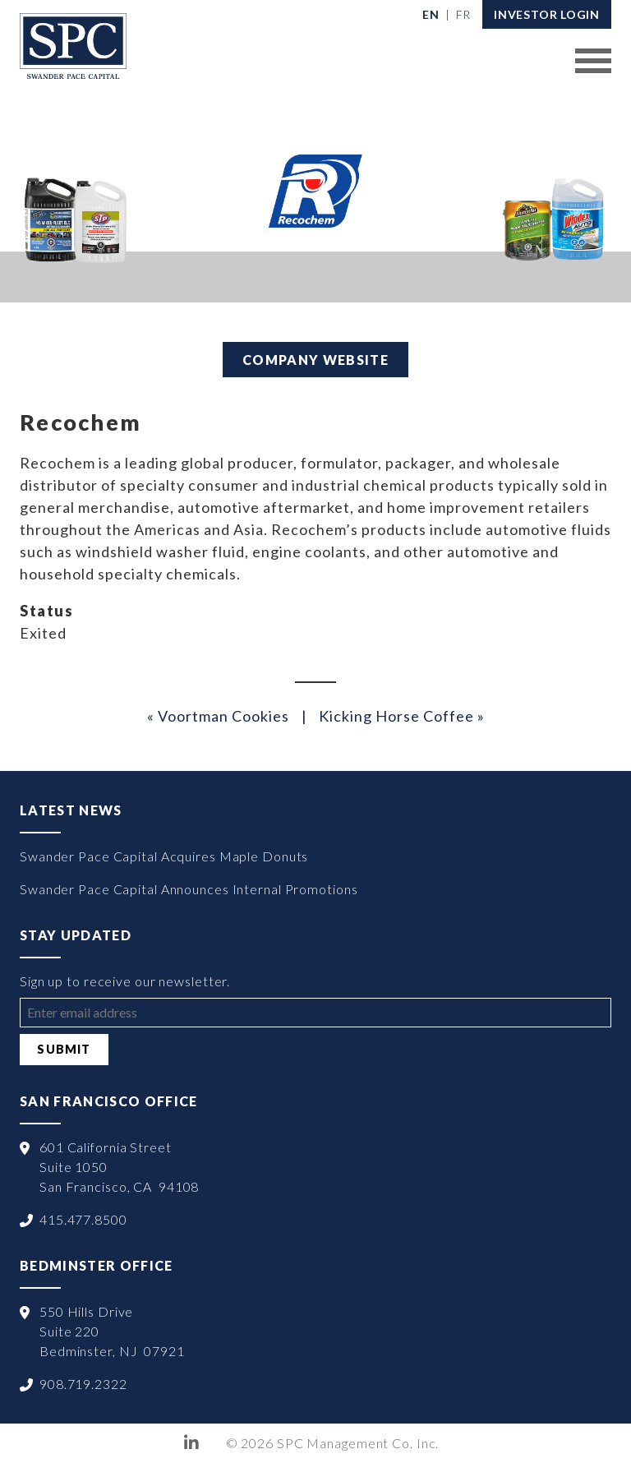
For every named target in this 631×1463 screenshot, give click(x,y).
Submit (63, 1049)
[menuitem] (431, 14)
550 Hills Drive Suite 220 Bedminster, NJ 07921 (112, 1331)
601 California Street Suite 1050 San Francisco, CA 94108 (119, 1166)
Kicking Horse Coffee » (402, 716)
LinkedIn (191, 1443)
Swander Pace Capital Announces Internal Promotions (188, 889)
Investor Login (547, 14)
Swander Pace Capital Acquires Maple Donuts (164, 856)
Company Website (315, 359)
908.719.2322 (83, 1383)
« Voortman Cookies (218, 716)
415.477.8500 (83, 1219)
